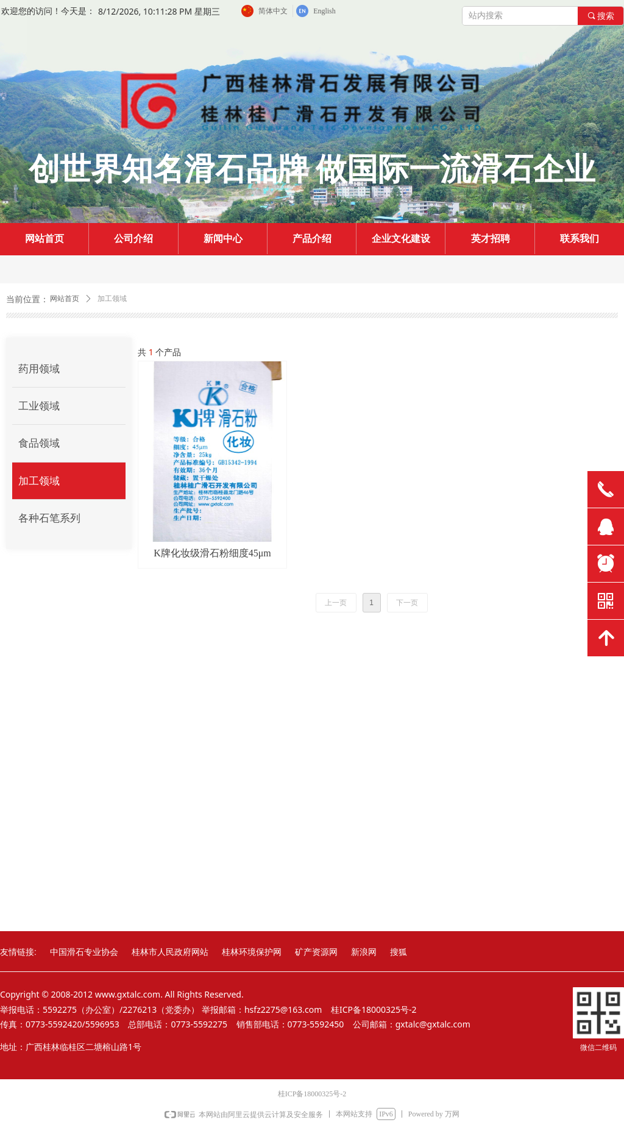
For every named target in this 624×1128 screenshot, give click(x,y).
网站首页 (64, 298)
